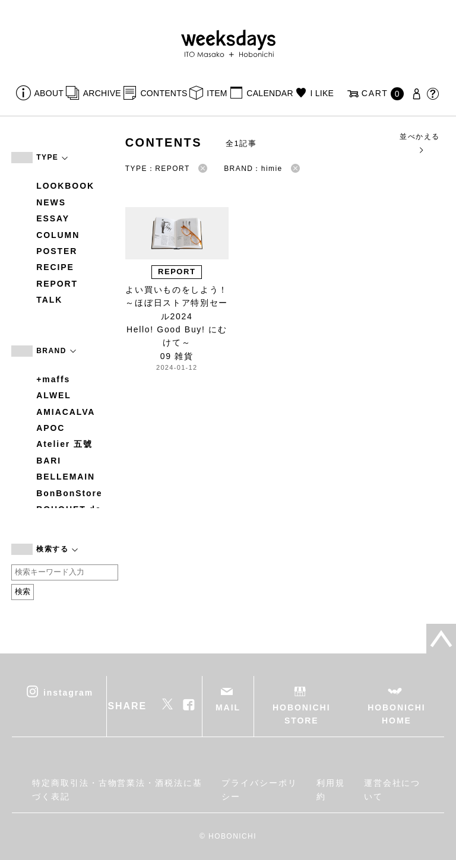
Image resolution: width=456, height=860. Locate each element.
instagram (68, 692)
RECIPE (55, 267)
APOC (50, 428)
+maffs (53, 379)
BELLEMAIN (65, 476)
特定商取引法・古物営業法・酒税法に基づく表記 (117, 789)
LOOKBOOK (65, 186)
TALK (49, 299)
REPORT (57, 283)
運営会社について (392, 789)
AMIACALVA (65, 412)
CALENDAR (269, 93)
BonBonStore (69, 493)
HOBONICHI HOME (396, 714)
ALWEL (53, 395)
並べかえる (419, 142)
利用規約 (330, 789)
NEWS (51, 202)
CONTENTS (163, 93)
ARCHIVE (102, 93)
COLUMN (58, 235)
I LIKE (322, 93)
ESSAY (52, 218)
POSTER (56, 251)
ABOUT (49, 93)
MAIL (228, 707)
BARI (48, 460)
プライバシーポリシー (259, 789)
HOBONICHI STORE (301, 714)
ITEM (217, 93)
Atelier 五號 (64, 444)
